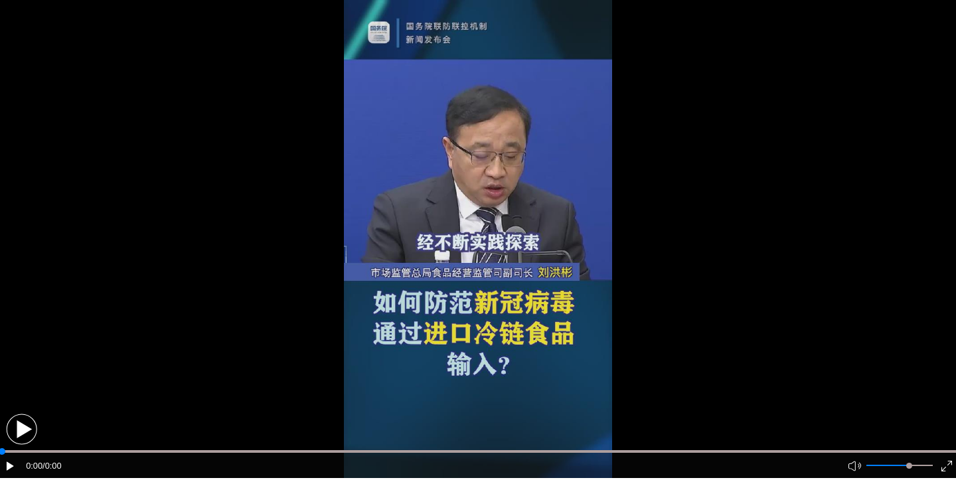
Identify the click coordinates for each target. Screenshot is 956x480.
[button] (22, 429)
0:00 (34, 466)
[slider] (909, 466)
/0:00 (51, 466)
